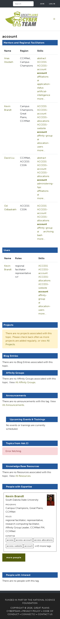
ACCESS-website (42, 126)
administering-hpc (45, 185)
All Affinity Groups (25, 382)
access (10, 540)
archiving (48, 231)
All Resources (23, 475)
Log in (52, 4)
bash (39, 235)
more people (13, 557)
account (42, 73)
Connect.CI (28, 614)
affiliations (42, 76)
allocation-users (43, 145)
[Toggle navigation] (54, 19)
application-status (44, 86)
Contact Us (45, 614)
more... (41, 98)
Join (42, 4)
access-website (14, 546)
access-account (24, 540)
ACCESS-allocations (43, 119)
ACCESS (42, 61)
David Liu (9, 157)
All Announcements (13, 405)
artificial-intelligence (43, 93)
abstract (41, 58)
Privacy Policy (31, 611)
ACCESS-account (42, 67)
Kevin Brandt (15, 496)
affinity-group (44, 135)
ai (38, 80)
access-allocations (43, 540)
